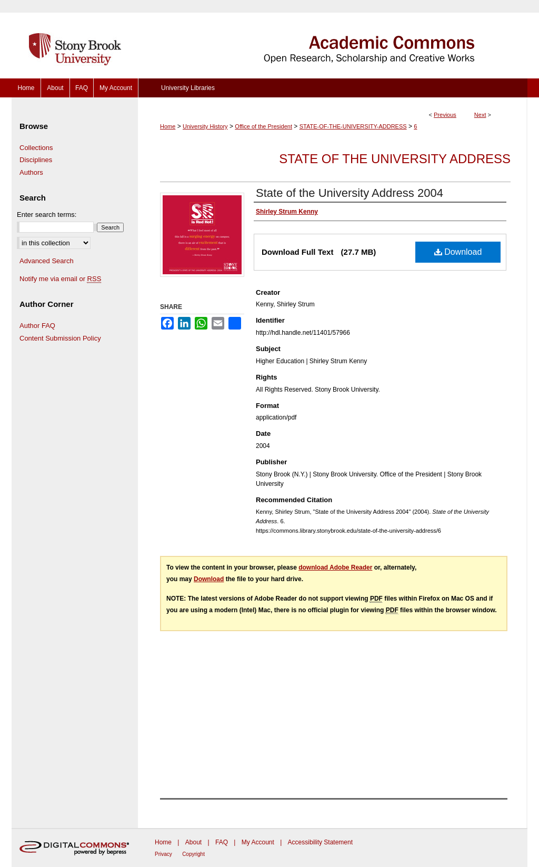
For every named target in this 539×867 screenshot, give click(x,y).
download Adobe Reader (335, 567)
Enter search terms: (46, 214)
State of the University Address (395, 159)
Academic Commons (332, 39)
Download (458, 251)
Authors (31, 172)
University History (205, 126)
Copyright (193, 854)
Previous (445, 115)
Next (480, 115)
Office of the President (263, 126)
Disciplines (35, 160)
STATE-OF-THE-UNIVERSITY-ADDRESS (353, 126)
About (193, 842)
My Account (258, 842)
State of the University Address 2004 (349, 193)
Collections (36, 148)
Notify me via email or (60, 279)
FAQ (221, 842)
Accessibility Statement (320, 842)
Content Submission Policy (60, 338)
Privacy (163, 854)
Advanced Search (46, 261)
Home (167, 126)
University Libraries (188, 88)
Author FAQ (37, 326)
